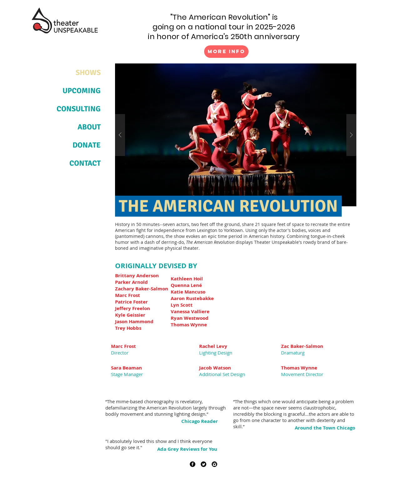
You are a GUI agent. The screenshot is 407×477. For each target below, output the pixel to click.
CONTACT (85, 163)
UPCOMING (82, 90)
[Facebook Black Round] (192, 464)
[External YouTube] (293, 294)
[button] (235, 134)
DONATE (87, 145)
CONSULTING (79, 108)
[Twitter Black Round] (203, 464)
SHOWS (88, 72)
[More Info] (226, 51)
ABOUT (89, 127)
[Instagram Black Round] (214, 464)
